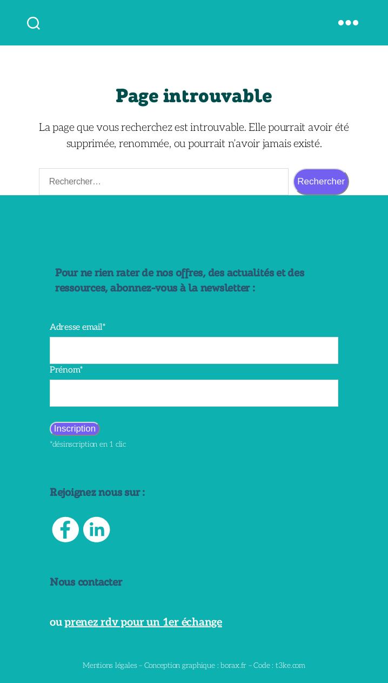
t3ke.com (290, 665)
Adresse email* (78, 327)
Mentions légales (110, 665)
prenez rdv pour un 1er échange (143, 622)
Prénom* (66, 370)
